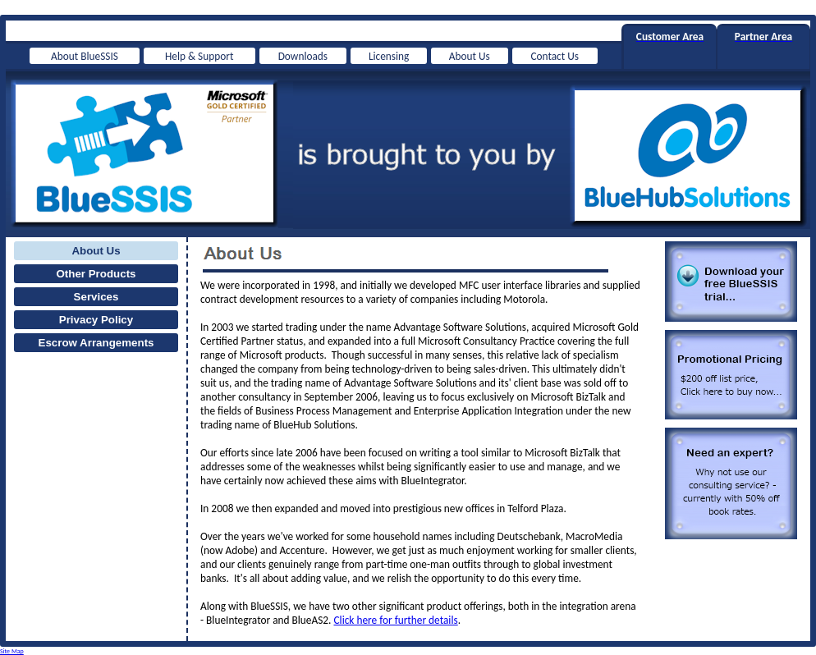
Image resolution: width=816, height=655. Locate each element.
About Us (95, 251)
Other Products (95, 274)
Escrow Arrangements (96, 343)
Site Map (12, 651)
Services (96, 297)
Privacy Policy (96, 320)
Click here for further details (395, 620)
